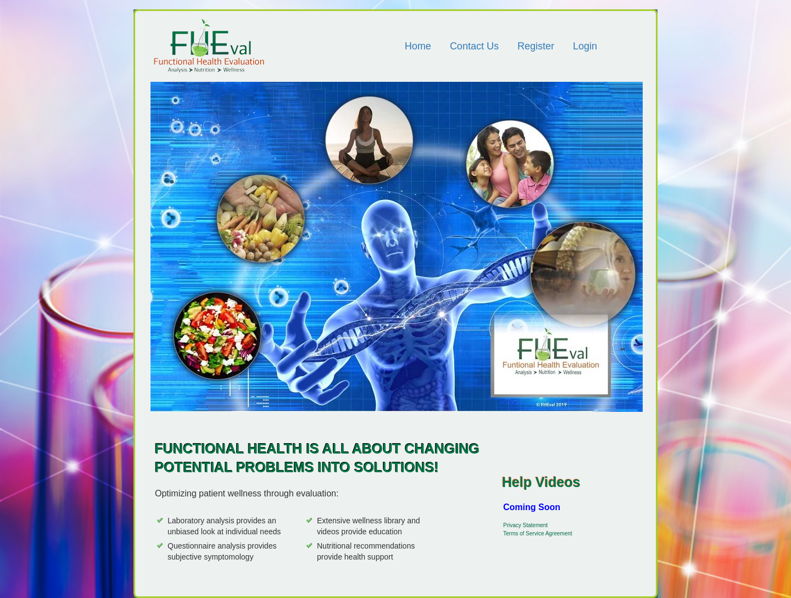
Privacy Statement (525, 525)
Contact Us (474, 46)
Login (585, 46)
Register (535, 46)
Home (418, 46)
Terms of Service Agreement (537, 533)
